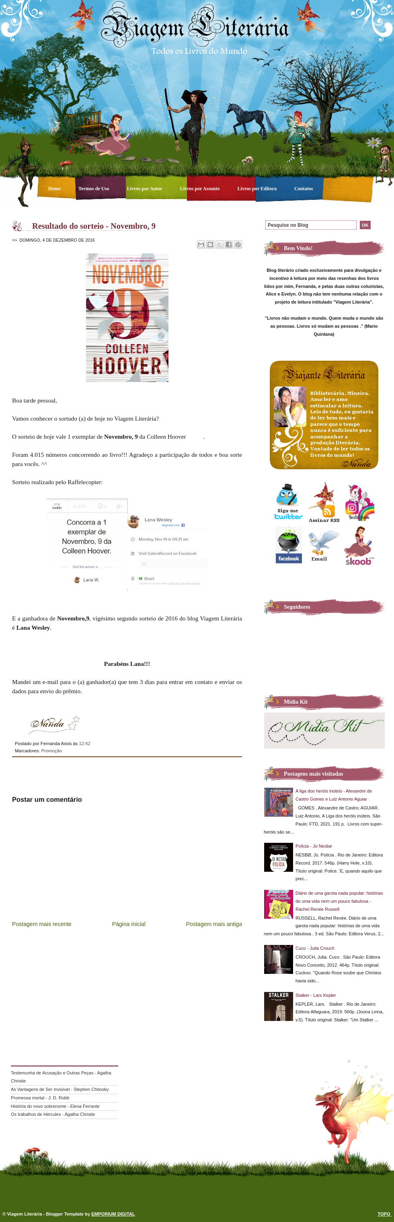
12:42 (84, 743)
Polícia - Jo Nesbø (314, 846)
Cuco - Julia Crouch (315, 948)
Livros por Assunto (200, 188)
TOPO (385, 1214)
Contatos (303, 188)
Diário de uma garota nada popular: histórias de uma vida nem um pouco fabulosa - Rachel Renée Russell (339, 901)
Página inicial (129, 924)
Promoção (51, 750)
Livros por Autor (145, 188)
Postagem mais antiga (214, 924)
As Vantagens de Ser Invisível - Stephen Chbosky (60, 1089)
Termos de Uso (94, 188)
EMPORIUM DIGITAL (113, 1214)
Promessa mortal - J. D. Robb (40, 1097)
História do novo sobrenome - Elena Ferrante (55, 1106)
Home (55, 188)
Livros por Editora (257, 188)
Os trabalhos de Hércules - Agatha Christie (53, 1114)
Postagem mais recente (42, 924)
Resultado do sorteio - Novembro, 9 (94, 226)
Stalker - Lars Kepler (316, 995)
